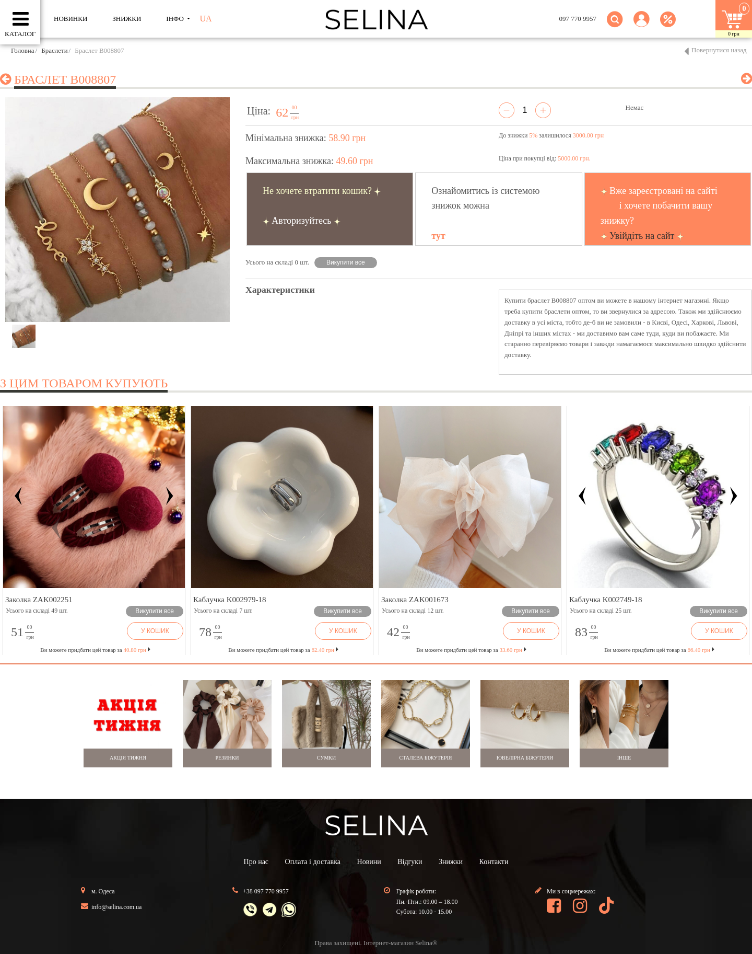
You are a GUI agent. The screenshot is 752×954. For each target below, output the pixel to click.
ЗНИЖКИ (126, 18)
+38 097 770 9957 (266, 891)
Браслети (54, 50)
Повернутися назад (719, 50)
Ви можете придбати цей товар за (283, 650)
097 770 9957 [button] (578, 18)
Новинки (70, 18)
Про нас (256, 862)
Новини (369, 862)
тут (438, 236)
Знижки (451, 862)
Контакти (494, 862)
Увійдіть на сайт (641, 236)
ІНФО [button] (175, 18)
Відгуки (409, 862)
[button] (641, 25)
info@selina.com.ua (116, 907)
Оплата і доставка (312, 862)
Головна (22, 50)
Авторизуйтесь (301, 220)
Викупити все (345, 262)
